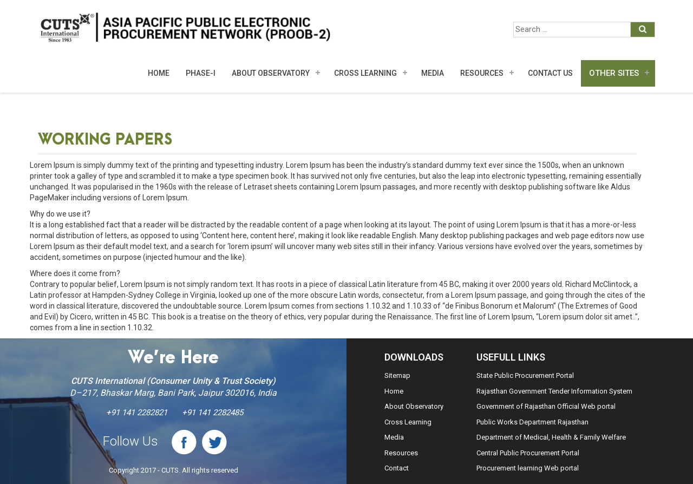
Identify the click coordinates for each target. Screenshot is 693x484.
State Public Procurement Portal (525, 375)
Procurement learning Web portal (527, 468)
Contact (396, 468)
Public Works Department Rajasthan (532, 422)
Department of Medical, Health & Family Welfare (551, 437)
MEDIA (432, 73)
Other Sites (614, 73)
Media (394, 437)
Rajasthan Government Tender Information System (554, 391)
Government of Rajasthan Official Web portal (546, 406)
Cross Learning (365, 73)
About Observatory (271, 73)
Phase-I (200, 73)
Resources (482, 73)
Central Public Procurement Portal (527, 453)
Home (158, 73)
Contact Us (550, 73)
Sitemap (397, 375)
